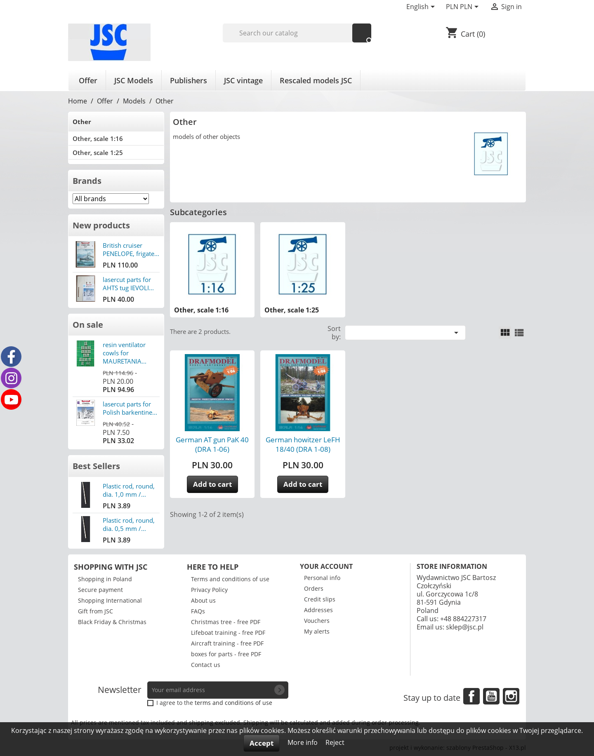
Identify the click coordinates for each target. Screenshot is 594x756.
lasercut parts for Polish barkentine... (130, 408)
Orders (313, 588)
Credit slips (319, 599)
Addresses (318, 610)
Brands (87, 180)
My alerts (317, 631)
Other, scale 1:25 (98, 152)
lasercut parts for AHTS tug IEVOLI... (128, 283)
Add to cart (212, 484)
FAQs (198, 611)
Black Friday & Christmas (112, 622)
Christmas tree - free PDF (225, 622)
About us (203, 600)
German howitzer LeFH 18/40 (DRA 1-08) (303, 444)
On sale (88, 324)
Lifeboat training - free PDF (228, 632)
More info (303, 742)
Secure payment (100, 590)
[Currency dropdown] (463, 7)
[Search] (297, 32)
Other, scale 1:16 (98, 138)
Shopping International (110, 600)
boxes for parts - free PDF (226, 654)
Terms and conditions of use (230, 579)
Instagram (511, 696)
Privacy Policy (209, 590)
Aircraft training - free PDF (227, 643)
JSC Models (133, 80)
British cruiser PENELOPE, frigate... (131, 249)
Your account (326, 566)
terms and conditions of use (233, 703)
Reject (334, 742)
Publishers (188, 80)
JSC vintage (243, 80)
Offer (88, 80)
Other (82, 121)
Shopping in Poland (105, 579)
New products (101, 225)
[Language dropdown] (422, 7)
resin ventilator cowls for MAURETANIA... (124, 352)
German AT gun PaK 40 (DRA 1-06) (212, 444)
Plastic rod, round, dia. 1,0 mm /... (129, 490)
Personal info (322, 578)
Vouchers (317, 621)
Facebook (471, 696)
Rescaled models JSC (316, 80)
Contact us (205, 665)
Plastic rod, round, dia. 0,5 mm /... (129, 524)
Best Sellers (96, 466)
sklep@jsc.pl (464, 627)
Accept (261, 743)
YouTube (491, 696)
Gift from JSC (95, 611)
